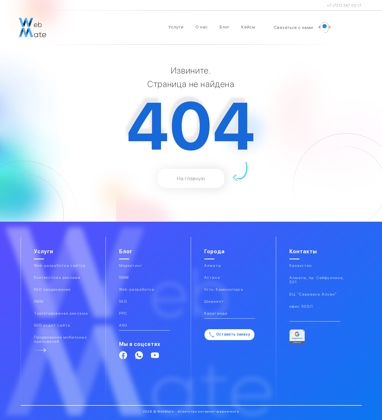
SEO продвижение (52, 289)
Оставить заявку (229, 334)
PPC (123, 313)
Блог (225, 26)
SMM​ (39, 301)
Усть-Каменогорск (224, 289)
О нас (202, 26)
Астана (212, 277)
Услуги (176, 26)
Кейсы (248, 26)
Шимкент (214, 301)
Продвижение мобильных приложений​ (60, 339)
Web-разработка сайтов (59, 265)
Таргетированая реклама (61, 313)
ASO (123, 325)
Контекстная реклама (57, 277)
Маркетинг (130, 265)
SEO (123, 301)
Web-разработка (136, 289)
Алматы (212, 265)
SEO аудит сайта (52, 325)
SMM (124, 277)
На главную (191, 178)
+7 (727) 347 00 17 (344, 5)
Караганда (216, 313)
